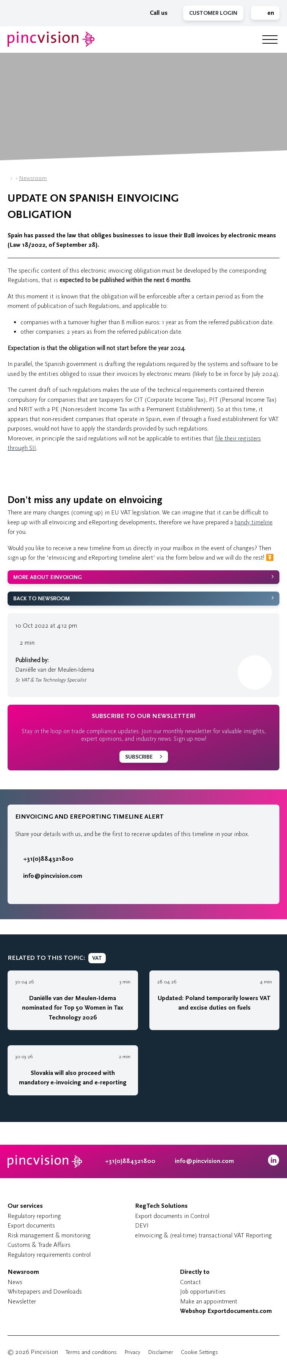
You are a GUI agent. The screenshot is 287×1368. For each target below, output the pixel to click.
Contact (190, 1282)
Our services (25, 1206)
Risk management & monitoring (49, 1235)
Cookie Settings (199, 1352)
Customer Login (213, 13)
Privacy (132, 1352)
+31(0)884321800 (44, 859)
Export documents (31, 1225)
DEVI (142, 1225)
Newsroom (33, 178)
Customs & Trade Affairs (39, 1244)
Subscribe (139, 757)
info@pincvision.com (52, 876)
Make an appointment (208, 1301)
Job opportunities (203, 1291)
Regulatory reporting (34, 1216)
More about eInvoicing (47, 577)
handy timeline (254, 522)
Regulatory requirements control (49, 1254)
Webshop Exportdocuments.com (226, 1311)
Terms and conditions (91, 1352)
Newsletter (22, 1301)
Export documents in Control (172, 1216)
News (15, 1282)
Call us (155, 13)
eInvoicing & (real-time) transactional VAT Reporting (203, 1235)
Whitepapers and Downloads (45, 1291)
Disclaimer (160, 1352)
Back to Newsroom (41, 598)
